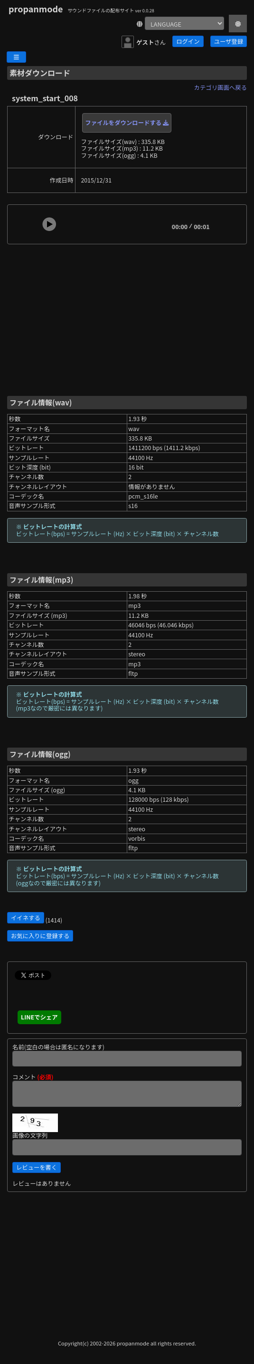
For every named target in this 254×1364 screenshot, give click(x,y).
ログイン (187, 41)
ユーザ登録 (228, 41)
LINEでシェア (39, 1017)
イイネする (25, 917)
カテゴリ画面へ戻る (220, 87)
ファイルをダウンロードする (127, 122)
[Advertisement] (127, 319)
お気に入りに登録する (40, 936)
